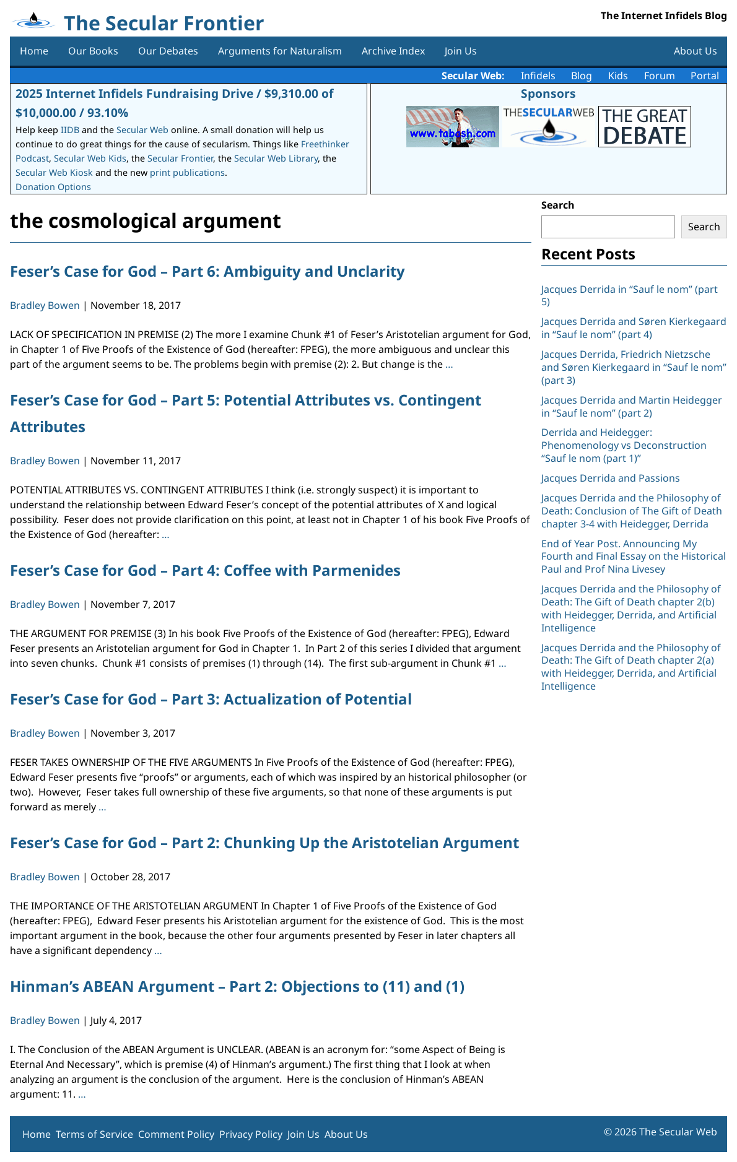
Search (558, 204)
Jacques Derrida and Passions (610, 478)
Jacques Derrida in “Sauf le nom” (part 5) (629, 295)
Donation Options (53, 187)
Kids (618, 75)
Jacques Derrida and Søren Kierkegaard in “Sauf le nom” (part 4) (633, 327)
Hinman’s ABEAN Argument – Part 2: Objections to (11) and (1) (237, 986)
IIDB (70, 130)
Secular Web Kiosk (54, 172)
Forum (659, 75)
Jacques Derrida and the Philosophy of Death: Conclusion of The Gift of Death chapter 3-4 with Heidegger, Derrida (631, 511)
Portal (705, 75)
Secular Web (142, 130)
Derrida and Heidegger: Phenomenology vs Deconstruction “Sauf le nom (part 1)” (624, 445)
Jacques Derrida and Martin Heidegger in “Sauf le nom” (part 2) (631, 406)
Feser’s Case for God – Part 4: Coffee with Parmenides (205, 570)
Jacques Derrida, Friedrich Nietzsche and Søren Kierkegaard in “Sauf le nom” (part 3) (633, 367)
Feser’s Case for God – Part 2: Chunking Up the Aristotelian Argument (264, 842)
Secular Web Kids (90, 158)
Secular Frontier (180, 158)
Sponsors (548, 93)
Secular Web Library (276, 158)
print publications (187, 172)
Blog (581, 75)
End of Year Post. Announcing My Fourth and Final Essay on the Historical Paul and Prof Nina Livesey (633, 556)
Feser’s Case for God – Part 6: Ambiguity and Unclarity (207, 271)
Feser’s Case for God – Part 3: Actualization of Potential (211, 698)
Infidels (538, 75)
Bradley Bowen (45, 305)
